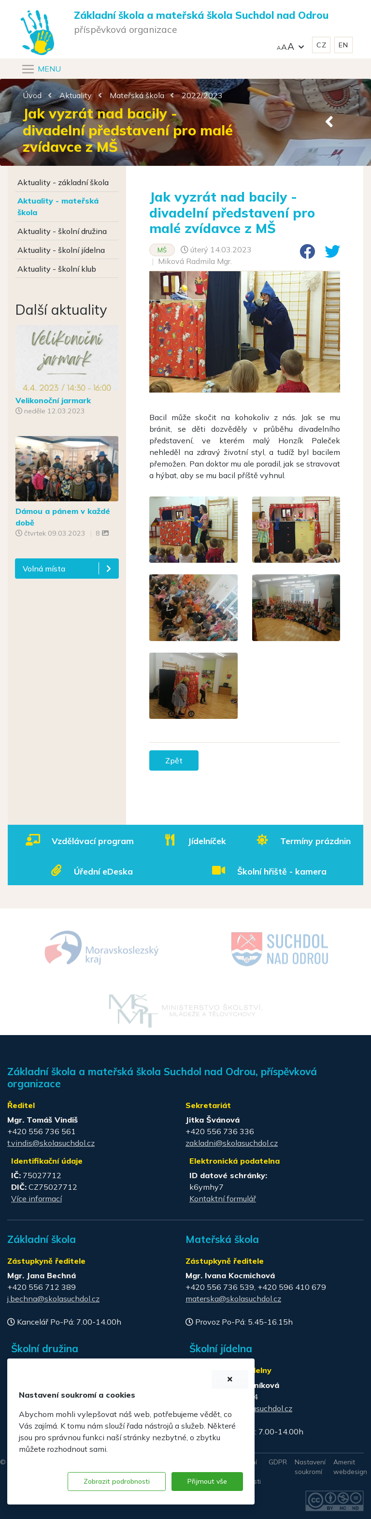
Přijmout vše (207, 1481)
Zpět (174, 760)
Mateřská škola (137, 95)
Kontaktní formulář (222, 1198)
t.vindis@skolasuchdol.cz (51, 1143)
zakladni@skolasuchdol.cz (232, 1143)
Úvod (32, 95)
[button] (290, 45)
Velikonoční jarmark (53, 400)
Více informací (36, 1198)
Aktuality (75, 95)
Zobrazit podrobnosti (117, 1481)
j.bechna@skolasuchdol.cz (53, 1298)
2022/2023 (202, 95)
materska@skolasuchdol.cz (233, 1298)
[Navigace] (40, 69)
